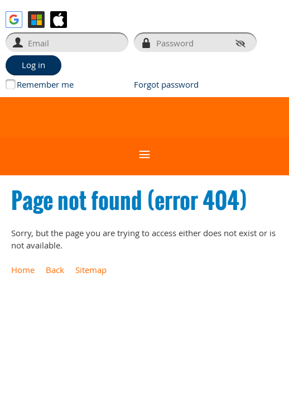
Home (23, 269)
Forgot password (166, 84)
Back (55, 269)
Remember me (45, 84)
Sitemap (91, 269)
